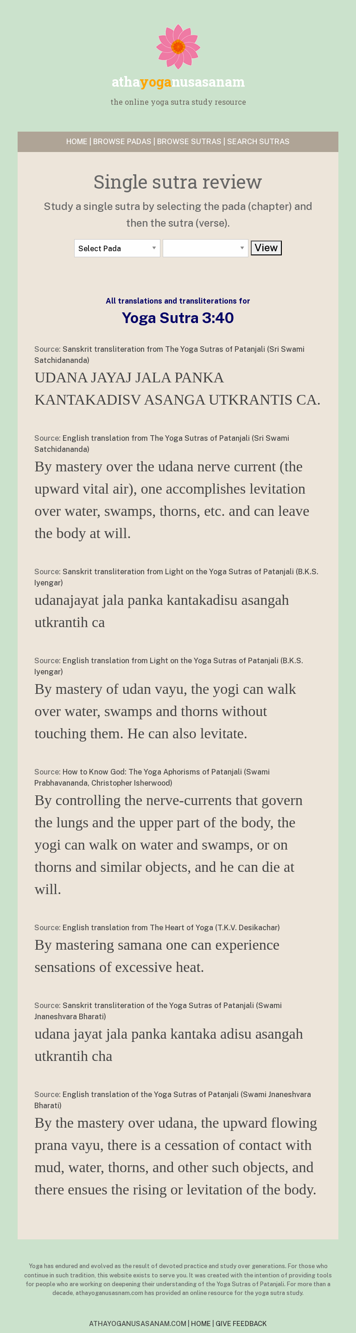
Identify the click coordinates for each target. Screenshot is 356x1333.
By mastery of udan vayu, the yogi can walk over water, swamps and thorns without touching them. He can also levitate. (165, 711)
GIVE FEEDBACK (241, 1323)
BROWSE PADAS (122, 141)
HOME (77, 141)
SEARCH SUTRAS (258, 141)
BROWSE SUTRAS (189, 141)
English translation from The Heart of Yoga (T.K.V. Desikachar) (171, 927)
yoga (178, 81)
